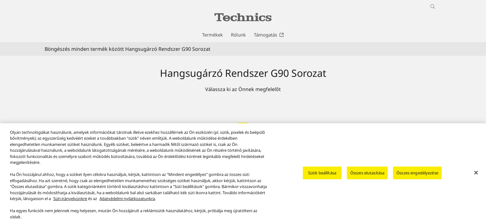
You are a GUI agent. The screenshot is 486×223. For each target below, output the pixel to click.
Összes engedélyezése (417, 176)
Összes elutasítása (367, 176)
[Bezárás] (476, 176)
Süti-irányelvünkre (70, 202)
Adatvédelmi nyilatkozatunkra (127, 202)
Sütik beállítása (322, 176)
